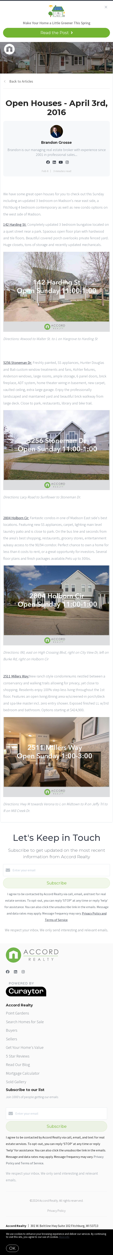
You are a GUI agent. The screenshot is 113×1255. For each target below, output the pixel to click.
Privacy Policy (56, 1211)
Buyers (11, 1030)
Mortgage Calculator (23, 1073)
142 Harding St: (14, 224)
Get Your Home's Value (25, 1047)
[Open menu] (107, 49)
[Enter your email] (61, 870)
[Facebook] (7, 971)
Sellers (11, 1038)
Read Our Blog (18, 1064)
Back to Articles (21, 81)
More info (64, 1237)
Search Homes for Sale (25, 1021)
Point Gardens (17, 1013)
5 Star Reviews (17, 1056)
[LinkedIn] (15, 971)
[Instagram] (23, 971)
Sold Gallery (16, 1081)
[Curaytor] (26, 995)
